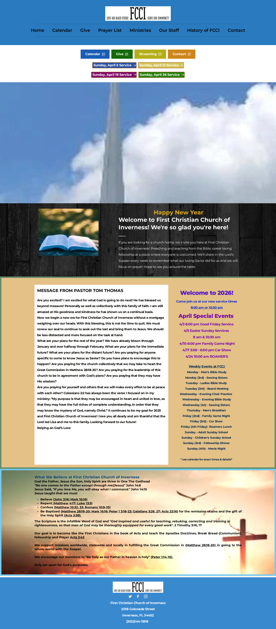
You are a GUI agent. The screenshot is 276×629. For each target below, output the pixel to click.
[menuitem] (37, 30)
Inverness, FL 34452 (138, 615)
